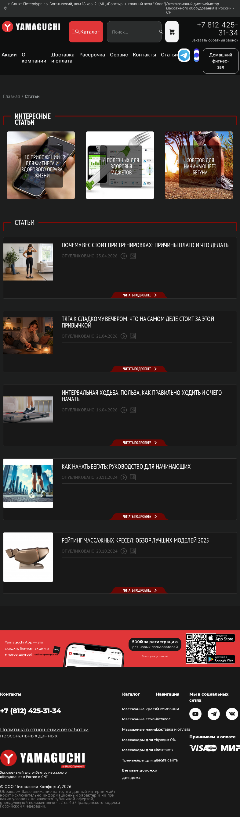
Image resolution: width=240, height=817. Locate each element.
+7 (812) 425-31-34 (30, 711)
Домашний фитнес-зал (220, 61)
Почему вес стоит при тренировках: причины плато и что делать (145, 245)
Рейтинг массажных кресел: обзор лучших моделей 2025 (135, 540)
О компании (34, 58)
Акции (9, 55)
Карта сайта (167, 760)
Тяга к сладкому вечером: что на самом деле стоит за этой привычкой (138, 322)
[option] (120, 172)
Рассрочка (92, 55)
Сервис (119, 55)
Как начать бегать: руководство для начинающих (126, 466)
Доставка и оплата (63, 58)
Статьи (169, 55)
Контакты (144, 55)
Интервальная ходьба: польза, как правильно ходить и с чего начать (142, 396)
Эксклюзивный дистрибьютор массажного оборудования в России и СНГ (200, 8)
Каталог (163, 719)
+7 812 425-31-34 (217, 29)
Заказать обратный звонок (214, 40)
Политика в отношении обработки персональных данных (44, 733)
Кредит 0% (166, 740)
